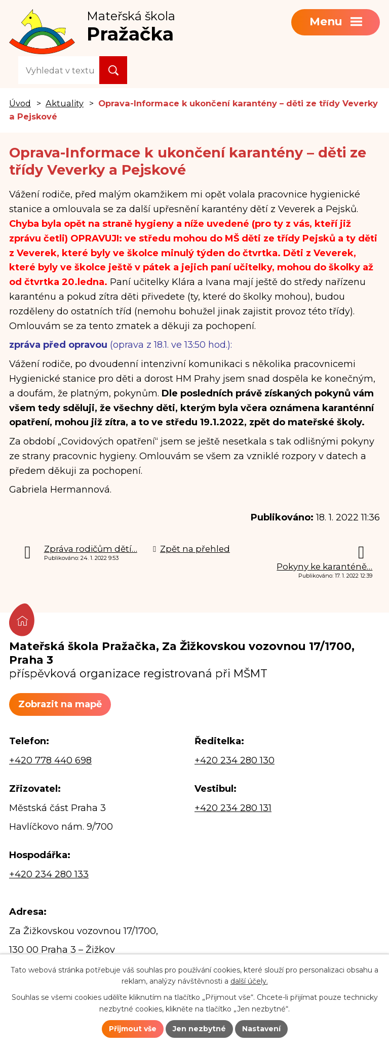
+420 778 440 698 (50, 760)
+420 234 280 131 (232, 808)
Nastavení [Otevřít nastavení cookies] (261, 1028)
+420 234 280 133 (49, 874)
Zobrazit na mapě (60, 704)
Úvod (20, 103)
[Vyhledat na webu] (58, 70)
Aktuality (65, 103)
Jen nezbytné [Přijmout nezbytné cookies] (199, 1028)
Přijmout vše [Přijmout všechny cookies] (133, 1028)
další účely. (249, 981)
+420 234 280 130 (234, 760)
